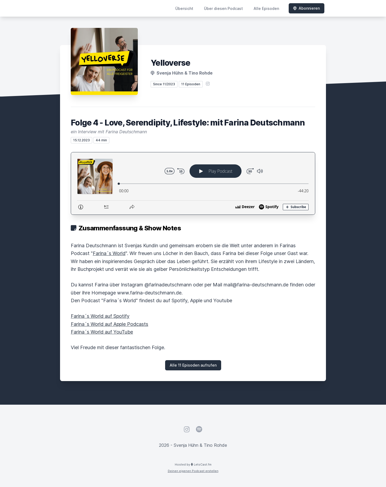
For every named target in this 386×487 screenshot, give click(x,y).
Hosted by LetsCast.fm (193, 464)
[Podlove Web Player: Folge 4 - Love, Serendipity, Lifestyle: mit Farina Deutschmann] (193, 183)
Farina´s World (109, 253)
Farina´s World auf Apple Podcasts (109, 324)
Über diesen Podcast (223, 8)
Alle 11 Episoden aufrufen (193, 365)
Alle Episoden (266, 8)
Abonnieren (306, 8)
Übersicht (184, 8)
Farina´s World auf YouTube (102, 332)
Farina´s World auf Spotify (100, 316)
